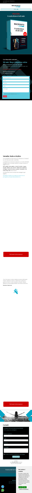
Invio (5, 96)
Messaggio (6, 447)
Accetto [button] (20, 487)
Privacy (23, 454)
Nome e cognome (8, 433)
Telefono (6, 442)
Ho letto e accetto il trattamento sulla (15, 454)
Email (5, 438)
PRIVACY (18, 93)
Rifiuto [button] (25, 487)
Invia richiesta (16, 456)
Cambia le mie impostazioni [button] (23, 489)
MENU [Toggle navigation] (16, 9)
